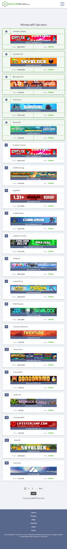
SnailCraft (17, 395)
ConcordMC (18, 372)
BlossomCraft (18, 77)
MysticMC (17, 122)
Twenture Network (20, 327)
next (33, 493)
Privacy (34, 516)
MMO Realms (18, 304)
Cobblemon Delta (19, 236)
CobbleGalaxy (18, 213)
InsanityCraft (18, 54)
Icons (33, 530)
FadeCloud (17, 100)
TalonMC (17, 440)
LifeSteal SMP (18, 417)
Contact (33, 523)
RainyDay (17, 463)
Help (33, 520)
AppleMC (16, 190)
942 (40, 489)
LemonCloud (18, 281)
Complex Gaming (19, 31)
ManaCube (17, 349)
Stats (33, 527)
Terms (33, 513)
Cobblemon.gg (18, 168)
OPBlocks (16, 258)
